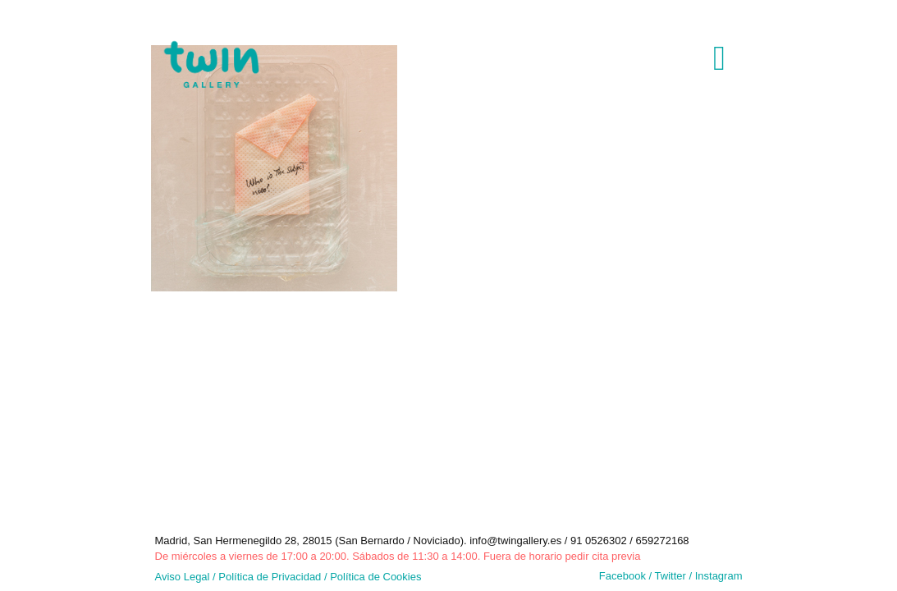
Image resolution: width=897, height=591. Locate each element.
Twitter (672, 576)
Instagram (719, 576)
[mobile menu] (716, 55)
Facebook (622, 576)
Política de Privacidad (269, 576)
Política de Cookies (375, 576)
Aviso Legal (182, 576)
